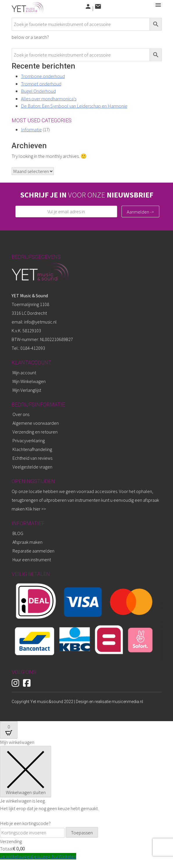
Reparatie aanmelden (33, 551)
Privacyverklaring (29, 440)
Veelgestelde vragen (32, 467)
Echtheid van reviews (32, 458)
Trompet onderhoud (41, 84)
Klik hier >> (36, 509)
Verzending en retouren (35, 432)
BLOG (18, 533)
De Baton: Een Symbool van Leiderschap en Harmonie (74, 106)
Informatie (31, 129)
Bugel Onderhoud (38, 91)
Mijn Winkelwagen (29, 381)
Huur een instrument (32, 559)
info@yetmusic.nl (40, 322)
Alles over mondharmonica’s (48, 98)
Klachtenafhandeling (32, 449)
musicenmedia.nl (127, 701)
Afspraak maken (27, 542)
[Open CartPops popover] (8, 730)
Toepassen (82, 832)
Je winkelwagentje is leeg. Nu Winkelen (38, 856)
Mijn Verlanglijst (27, 390)
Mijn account (24, 372)
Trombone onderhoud (43, 76)
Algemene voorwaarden (36, 423)
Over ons (21, 414)
